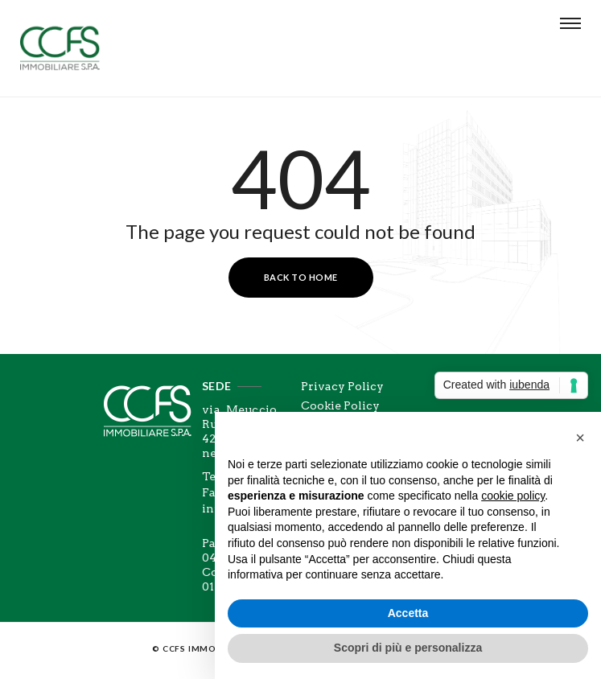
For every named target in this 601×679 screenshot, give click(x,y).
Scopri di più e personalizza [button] (408, 647)
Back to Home (301, 277)
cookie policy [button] (513, 495)
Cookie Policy (340, 405)
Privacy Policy (342, 386)
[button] (580, 438)
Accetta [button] (408, 613)
